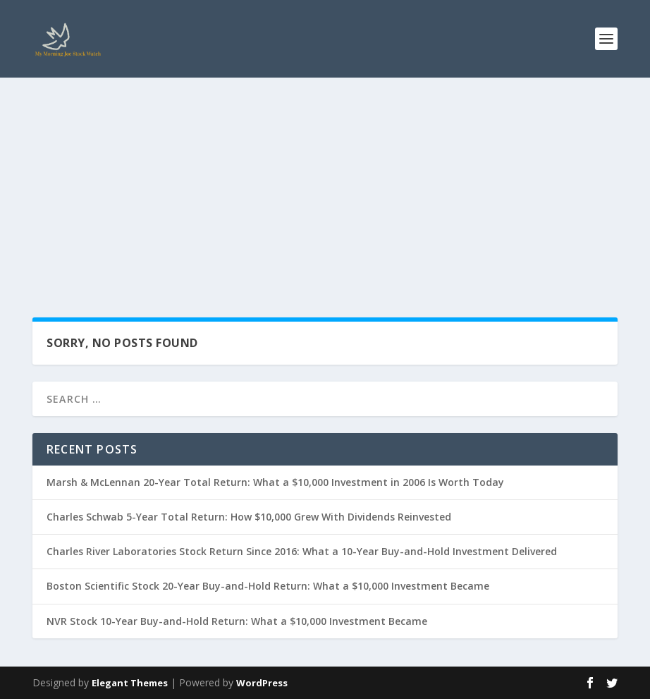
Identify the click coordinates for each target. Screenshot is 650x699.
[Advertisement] (325, 183)
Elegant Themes (130, 682)
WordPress (262, 682)
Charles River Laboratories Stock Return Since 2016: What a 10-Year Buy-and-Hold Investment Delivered (302, 551)
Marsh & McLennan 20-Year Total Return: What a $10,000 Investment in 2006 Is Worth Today (275, 482)
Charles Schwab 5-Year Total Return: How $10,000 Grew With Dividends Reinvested (249, 516)
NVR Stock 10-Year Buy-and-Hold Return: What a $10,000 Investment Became (237, 621)
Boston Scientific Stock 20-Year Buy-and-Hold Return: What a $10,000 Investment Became (268, 585)
